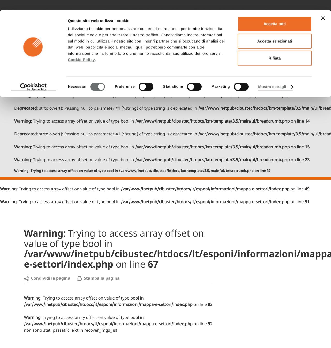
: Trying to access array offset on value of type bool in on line (142, 170)
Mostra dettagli (272, 77)
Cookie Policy (81, 49)
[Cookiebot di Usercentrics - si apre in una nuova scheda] (33, 77)
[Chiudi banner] (323, 8)
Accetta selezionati (274, 31)
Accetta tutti (275, 14)
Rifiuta (275, 48)
